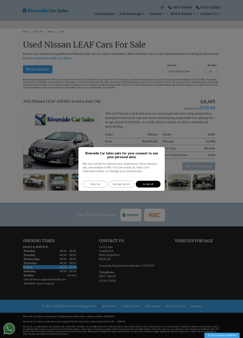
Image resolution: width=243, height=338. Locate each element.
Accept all (148, 184)
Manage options (122, 184)
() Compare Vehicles (222, 335)
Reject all (95, 184)
